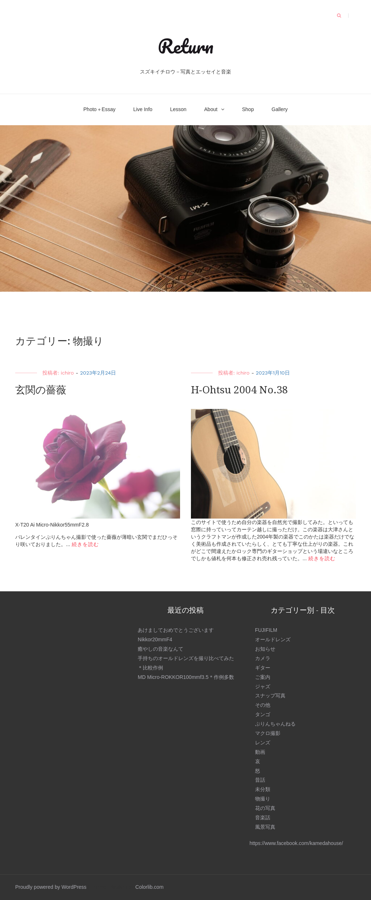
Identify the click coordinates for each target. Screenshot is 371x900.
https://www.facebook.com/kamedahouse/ (296, 843)
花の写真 (265, 808)
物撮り (262, 799)
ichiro (67, 373)
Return (185, 46)
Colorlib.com (150, 887)
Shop (248, 109)
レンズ (262, 742)
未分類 (262, 789)
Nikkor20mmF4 (155, 639)
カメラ (262, 658)
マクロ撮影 (267, 733)
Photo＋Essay (99, 109)
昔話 (260, 780)
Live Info (143, 109)
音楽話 (262, 817)
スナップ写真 (270, 695)
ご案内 (262, 677)
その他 (262, 705)
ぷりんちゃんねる (275, 724)
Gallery (280, 109)
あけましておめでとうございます (176, 630)
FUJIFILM (266, 630)
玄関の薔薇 (40, 390)
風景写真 (265, 827)
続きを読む (85, 544)
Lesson (178, 109)
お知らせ (265, 649)
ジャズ (262, 686)
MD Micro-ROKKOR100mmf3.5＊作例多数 (186, 677)
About (211, 109)
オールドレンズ (273, 639)
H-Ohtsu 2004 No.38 (239, 390)
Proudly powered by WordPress (51, 887)
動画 (260, 752)
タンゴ (262, 714)
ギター (262, 668)
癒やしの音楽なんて (160, 649)
